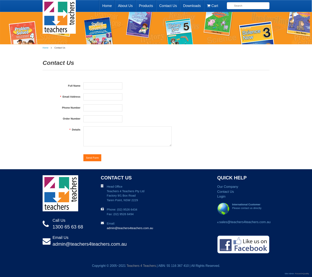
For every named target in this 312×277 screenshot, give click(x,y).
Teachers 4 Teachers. (142, 265)
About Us (125, 6)
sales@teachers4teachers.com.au (244, 222)
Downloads (192, 6)
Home (107, 6)
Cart (212, 6)
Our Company (227, 187)
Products (146, 6)
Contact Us (168, 6)
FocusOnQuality (302, 273)
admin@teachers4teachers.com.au (90, 244)
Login (221, 196)
